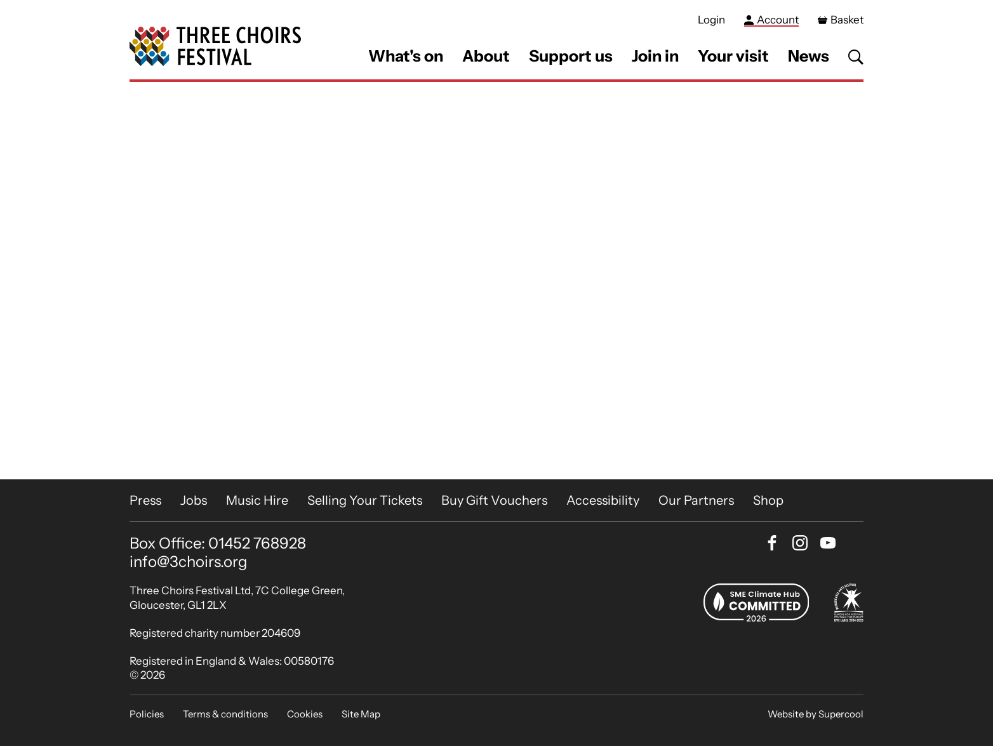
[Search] (855, 57)
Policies (147, 714)
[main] (496, 280)
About (486, 55)
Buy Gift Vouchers (494, 500)
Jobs (193, 500)
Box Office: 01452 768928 (218, 543)
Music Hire (257, 500)
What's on (405, 55)
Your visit (733, 55)
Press (145, 500)
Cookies (305, 714)
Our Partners (696, 500)
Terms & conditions (225, 714)
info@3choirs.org (189, 561)
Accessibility (602, 500)
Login (711, 19)
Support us (571, 55)
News (808, 55)
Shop (768, 500)
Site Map (361, 714)
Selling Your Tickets (364, 500)
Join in (655, 55)
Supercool (840, 714)
